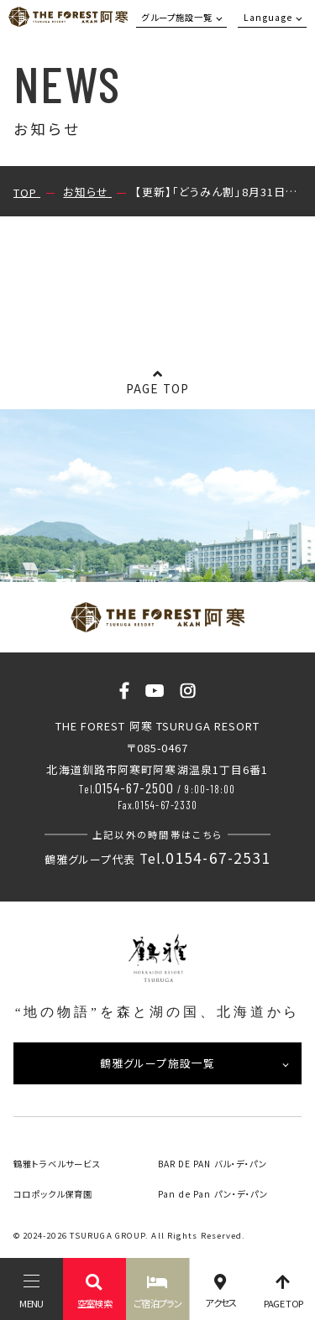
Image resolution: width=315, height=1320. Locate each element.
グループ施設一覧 (177, 17)
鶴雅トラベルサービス (57, 1163)
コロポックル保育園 (53, 1193)
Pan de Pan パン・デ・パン (213, 1193)
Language (268, 17)
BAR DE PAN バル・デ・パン (213, 1163)
